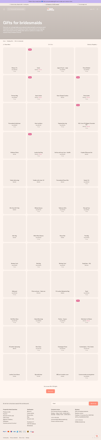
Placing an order (6, 412)
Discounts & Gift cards (8, 415)
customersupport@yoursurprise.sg (59, 419)
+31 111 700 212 (79, 420)
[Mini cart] (96, 9)
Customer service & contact (9, 423)
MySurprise (5, 421)
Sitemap (27, 437)
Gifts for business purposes (81, 411)
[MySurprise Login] (92, 9)
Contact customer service (57, 421)
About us (29, 411)
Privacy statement (14, 437)
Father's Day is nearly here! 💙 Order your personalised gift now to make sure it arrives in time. (50, 1)
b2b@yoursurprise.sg (80, 422)
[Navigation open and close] (4, 9)
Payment (5, 413)
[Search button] (9, 9)
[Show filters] (6, 44)
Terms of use (21, 437)
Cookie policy (6, 437)
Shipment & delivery (8, 419)
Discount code (30, 419)
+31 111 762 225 (55, 417)
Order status (6, 417)
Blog (28, 417)
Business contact (79, 413)
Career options (30, 413)
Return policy (30, 415)
